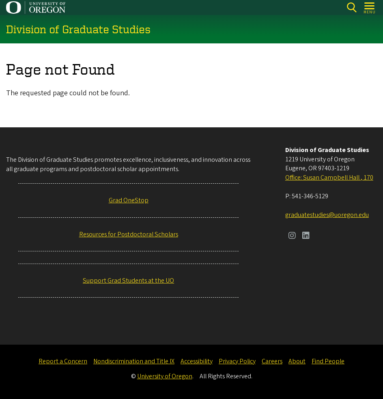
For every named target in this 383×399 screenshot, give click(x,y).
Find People (328, 361)
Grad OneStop (128, 200)
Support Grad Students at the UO (128, 280)
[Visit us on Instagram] (292, 236)
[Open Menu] (370, 7)
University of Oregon (164, 376)
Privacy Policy (237, 361)
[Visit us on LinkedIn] (306, 236)
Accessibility (197, 361)
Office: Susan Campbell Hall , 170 (329, 177)
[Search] (351, 7)
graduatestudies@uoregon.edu (327, 214)
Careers (272, 361)
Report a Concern (63, 361)
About (297, 361)
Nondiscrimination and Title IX (133, 361)
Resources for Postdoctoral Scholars (128, 234)
